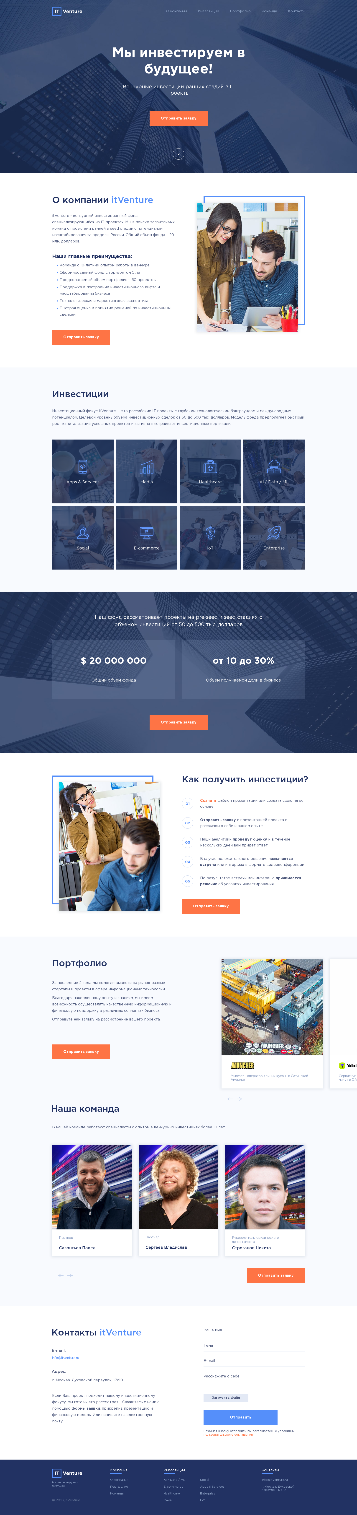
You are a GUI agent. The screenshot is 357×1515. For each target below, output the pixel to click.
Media (168, 1500)
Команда (269, 11)
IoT (202, 1500)
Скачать (208, 800)
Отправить (240, 1417)
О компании (176, 11)
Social (204, 1480)
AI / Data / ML (174, 1480)
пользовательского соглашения (228, 1435)
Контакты (296, 11)
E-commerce (173, 1487)
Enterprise (207, 1493)
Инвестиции (208, 11)
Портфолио (240, 11)
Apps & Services (212, 1487)
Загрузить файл (226, 1397)
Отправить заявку (178, 118)
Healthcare (172, 1493)
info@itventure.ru (65, 1358)
